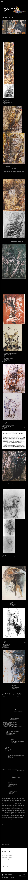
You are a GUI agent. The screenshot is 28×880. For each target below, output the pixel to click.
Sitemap (4, 876)
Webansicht (22, 876)
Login (24, 874)
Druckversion (6, 874)
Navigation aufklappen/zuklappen (14, 1)
